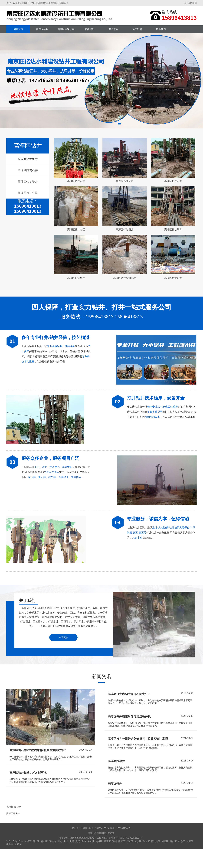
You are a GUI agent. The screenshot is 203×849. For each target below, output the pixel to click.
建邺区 (190, 841)
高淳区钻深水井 (66, 29)
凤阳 (71, 841)
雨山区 (36, 841)
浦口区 (173, 841)
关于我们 (137, 29)
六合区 (138, 841)
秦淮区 (9, 844)
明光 (59, 841)
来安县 (91, 841)
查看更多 (63, 637)
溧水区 (130, 841)
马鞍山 (52, 841)
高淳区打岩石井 (28, 170)
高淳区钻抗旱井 (28, 181)
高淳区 (121, 841)
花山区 (44, 841)
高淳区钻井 (42, 29)
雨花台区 (155, 841)
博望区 (27, 841)
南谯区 (99, 841)
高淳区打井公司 (28, 192)
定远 (77, 841)
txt (185, 3)
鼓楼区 (181, 841)
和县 (8, 841)
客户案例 (113, 29)
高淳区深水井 (13, 813)
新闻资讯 (89, 29)
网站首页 (18, 29)
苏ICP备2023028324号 (131, 837)
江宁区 (146, 841)
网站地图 (192, 3)
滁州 (114, 841)
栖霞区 (165, 841)
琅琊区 (107, 841)
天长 (65, 841)
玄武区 (18, 844)
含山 (14, 841)
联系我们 (161, 29)
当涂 (20, 841)
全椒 (84, 841)
